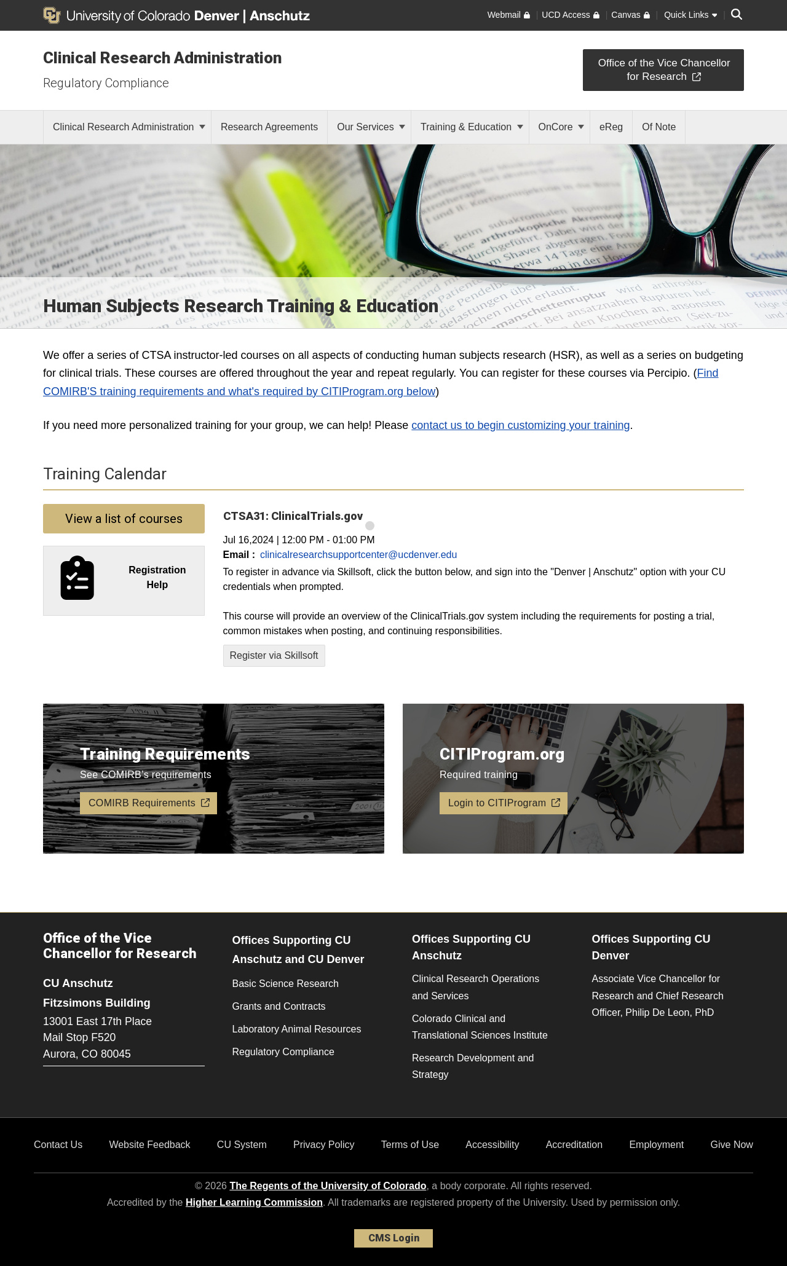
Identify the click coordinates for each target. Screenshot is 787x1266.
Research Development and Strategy (473, 1066)
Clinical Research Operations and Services (475, 987)
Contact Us (58, 1144)
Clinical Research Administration (162, 58)
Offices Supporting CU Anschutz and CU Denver (298, 949)
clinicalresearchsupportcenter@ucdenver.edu (358, 554)
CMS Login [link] (393, 1238)
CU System (242, 1144)
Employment (656, 1144)
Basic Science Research (285, 983)
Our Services (371, 127)
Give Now (732, 1144)
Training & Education (472, 127)
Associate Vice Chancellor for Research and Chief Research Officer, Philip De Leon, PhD (658, 995)
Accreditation (574, 1144)
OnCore (561, 127)
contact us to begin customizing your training (520, 425)
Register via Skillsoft (274, 655)
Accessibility (492, 1144)
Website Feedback (149, 1144)
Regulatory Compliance (106, 83)
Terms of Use (410, 1144)
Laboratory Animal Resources (297, 1029)
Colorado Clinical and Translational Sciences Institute (480, 1026)
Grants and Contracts (279, 1006)
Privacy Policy (324, 1144)
